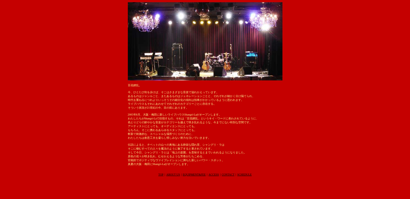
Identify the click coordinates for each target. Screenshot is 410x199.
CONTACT (228, 174)
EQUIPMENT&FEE (194, 174)
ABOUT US (173, 174)
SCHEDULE (244, 174)
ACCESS (213, 174)
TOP (160, 174)
